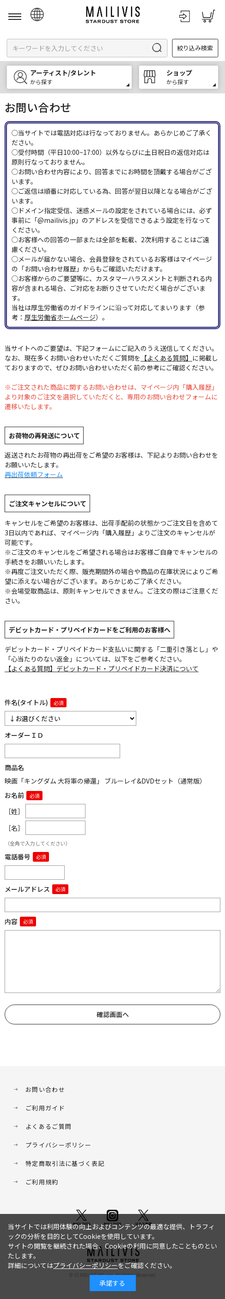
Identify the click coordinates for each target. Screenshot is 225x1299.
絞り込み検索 (195, 47)
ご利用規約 (42, 1181)
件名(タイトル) (26, 702)
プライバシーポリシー (58, 1144)
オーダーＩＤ (24, 735)
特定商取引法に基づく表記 (65, 1163)
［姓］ (14, 811)
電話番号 (17, 856)
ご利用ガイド (45, 1107)
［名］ (14, 828)
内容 (11, 921)
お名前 (14, 795)
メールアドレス (27, 889)
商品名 (14, 767)
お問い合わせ (45, 1089)
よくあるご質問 (48, 1126)
